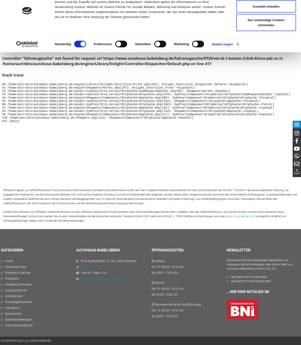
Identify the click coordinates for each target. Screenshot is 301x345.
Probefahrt (12, 278)
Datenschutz (13, 313)
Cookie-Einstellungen (18, 319)
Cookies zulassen (266, 11)
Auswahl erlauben (266, 25)
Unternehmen (14, 296)
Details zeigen (222, 62)
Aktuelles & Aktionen (18, 284)
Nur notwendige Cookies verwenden (266, 41)
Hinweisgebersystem (18, 302)
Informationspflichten (19, 325)
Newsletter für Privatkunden (249, 277)
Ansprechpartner (16, 290)
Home (9, 261)
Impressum (12, 307)
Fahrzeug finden (15, 267)
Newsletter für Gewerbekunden (251, 281)
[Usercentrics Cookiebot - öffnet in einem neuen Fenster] (27, 63)
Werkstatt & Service (17, 272)
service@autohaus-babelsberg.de (103, 278)
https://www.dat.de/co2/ (240, 216)
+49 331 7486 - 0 (92, 267)
